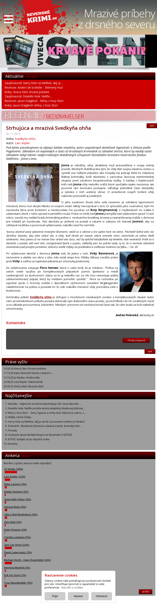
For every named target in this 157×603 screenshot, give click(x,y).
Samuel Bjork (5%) (15, 507)
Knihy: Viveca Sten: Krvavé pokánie (27, 92)
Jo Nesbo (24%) (13, 469)
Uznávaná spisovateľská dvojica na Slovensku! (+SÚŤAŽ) (40, 435)
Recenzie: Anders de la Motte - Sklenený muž (34, 87)
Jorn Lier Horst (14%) (16, 545)
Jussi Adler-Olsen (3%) (17, 499)
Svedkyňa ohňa (25, 139)
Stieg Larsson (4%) (15, 484)
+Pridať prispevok (136, 340)
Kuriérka (12, 444)
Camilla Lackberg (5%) (17, 537)
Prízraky (12, 430)
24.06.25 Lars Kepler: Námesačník (23, 382)
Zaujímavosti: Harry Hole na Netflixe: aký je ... (34, 83)
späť (150, 351)
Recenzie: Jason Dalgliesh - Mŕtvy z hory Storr (34, 101)
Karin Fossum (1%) (15, 529)
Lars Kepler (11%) (15, 476)
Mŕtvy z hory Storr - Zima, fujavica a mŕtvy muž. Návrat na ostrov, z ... (47, 413)
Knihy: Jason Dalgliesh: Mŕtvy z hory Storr (31, 105)
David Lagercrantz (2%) (18, 552)
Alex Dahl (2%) (13, 522)
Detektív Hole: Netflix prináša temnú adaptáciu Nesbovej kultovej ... (46, 408)
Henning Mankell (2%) (17, 567)
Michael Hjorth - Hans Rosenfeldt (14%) (27, 560)
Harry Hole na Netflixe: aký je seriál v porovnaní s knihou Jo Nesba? (46, 421)
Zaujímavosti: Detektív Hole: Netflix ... (29, 96)
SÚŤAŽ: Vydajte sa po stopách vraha (28, 439)
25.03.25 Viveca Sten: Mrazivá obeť (23, 386)
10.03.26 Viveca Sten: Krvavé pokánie (25, 368)
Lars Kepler (22, 143)
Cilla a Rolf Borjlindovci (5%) (21, 514)
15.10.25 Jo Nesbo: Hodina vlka (22, 377)
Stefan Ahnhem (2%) (16, 491)
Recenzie (44, 115)
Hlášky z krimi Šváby (19, 417)
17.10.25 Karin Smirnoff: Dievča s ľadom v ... (29, 373)
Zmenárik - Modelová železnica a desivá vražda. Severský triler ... (45, 426)
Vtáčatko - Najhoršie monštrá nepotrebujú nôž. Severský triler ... (44, 404)
